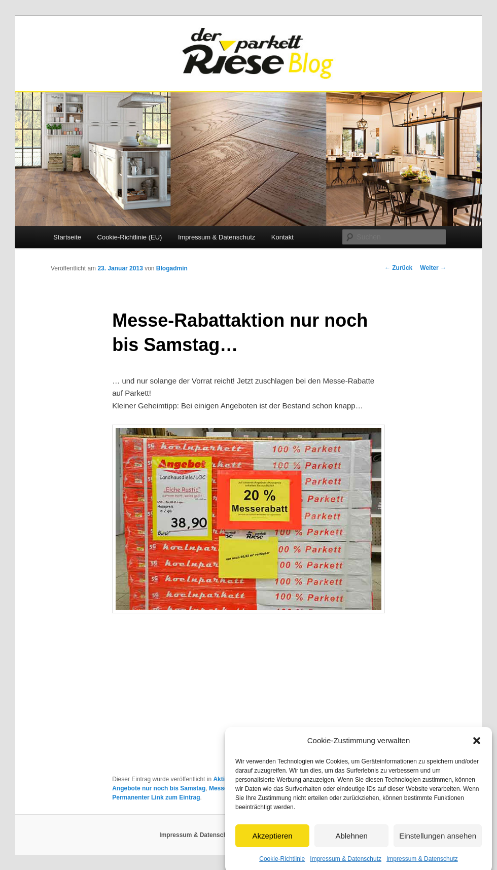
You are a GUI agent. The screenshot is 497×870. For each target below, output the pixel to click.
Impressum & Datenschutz (345, 863)
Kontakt (282, 237)
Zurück (398, 267)
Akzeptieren (272, 840)
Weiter (433, 267)
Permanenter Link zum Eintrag (156, 797)
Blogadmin (172, 268)
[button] (477, 746)
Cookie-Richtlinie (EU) (129, 237)
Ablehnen (351, 840)
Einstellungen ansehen (437, 840)
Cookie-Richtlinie (282, 863)
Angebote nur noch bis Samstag (158, 788)
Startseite (67, 237)
